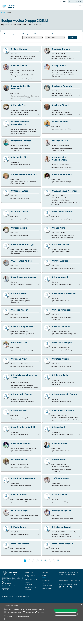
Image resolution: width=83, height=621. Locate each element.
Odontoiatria (29, 584)
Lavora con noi (47, 588)
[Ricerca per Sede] (55, 37)
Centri (44, 575)
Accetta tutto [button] (66, 610)
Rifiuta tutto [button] (66, 614)
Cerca (72, 37)
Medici (44, 578)
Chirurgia (28, 590)
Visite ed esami (29, 572)
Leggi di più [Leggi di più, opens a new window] (41, 609)
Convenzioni (46, 583)
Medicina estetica (30, 587)
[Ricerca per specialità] (32, 37)
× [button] (81, 604)
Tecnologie (46, 580)
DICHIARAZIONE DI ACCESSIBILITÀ (69, 580)
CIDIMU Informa (47, 585)
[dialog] (41, 612)
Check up (27, 582)
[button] (75, 1)
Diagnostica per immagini (30, 576)
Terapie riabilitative (31, 579)
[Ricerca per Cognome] (12, 37)
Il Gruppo (45, 572)
